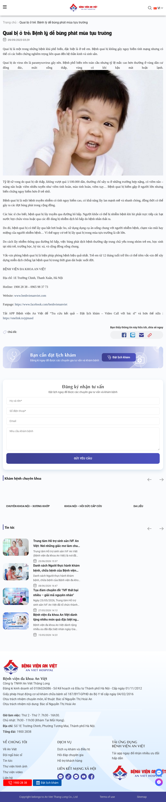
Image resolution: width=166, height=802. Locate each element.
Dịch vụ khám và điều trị (73, 749)
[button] (149, 479)
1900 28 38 (17, 783)
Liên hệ (8, 778)
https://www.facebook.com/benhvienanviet (41, 304)
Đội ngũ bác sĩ (12, 755)
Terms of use (107, 796)
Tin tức (7, 761)
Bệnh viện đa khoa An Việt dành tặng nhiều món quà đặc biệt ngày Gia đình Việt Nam (56, 617)
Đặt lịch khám (119, 357)
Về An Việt (10, 749)
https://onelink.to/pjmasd (18, 318)
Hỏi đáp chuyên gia (70, 755)
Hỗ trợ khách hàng (69, 761)
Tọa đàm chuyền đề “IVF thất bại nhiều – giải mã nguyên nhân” (55, 592)
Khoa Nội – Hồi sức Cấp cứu (83, 506)
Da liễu (138, 506)
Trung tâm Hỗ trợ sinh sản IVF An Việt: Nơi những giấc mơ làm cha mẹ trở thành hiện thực (56, 543)
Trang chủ (9, 22)
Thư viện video (13, 772)
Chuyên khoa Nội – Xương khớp (28, 506)
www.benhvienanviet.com (30, 295)
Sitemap (142, 796)
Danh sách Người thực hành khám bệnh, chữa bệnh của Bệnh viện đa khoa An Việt (56, 568)
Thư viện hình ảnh (15, 766)
